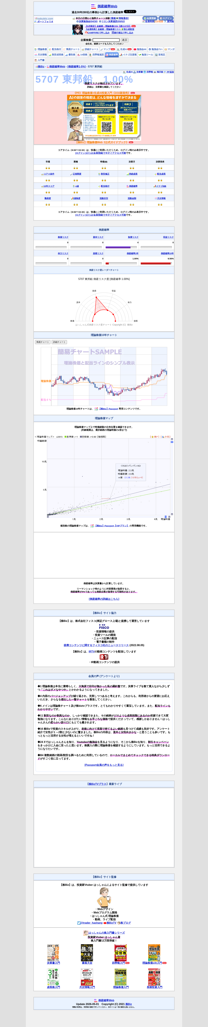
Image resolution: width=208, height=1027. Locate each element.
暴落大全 (87, 963)
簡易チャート (71, 49)
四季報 (148, 72)
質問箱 (169, 21)
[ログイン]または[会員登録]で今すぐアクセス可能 (100, 153)
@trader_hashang (90, 922)
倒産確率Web (107, 6)
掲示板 (158, 72)
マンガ (169, 49)
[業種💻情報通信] (119, 18)
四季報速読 (96, 54)
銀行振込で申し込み (122, 32)
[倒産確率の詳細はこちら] (104, 599)
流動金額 (132, 198)
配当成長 (161, 174)
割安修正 (105, 174)
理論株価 (40, 49)
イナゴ (161, 186)
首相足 (160, 54)
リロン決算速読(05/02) (112, 21)
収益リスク (168, 237)
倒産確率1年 (132, 253)
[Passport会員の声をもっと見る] (103, 765)
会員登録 (150, 18)
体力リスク (63, 253)
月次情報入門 (87, 987)
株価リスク (63, 237)
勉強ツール (146, 54)
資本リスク (98, 237)
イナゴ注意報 (128, 54)
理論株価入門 (121, 987)
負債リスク (133, 237)
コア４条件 (49, 174)
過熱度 (77, 198)
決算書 (138, 72)
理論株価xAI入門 (152, 963)
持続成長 (133, 174)
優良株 (70, 54)
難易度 (48, 198)
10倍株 (82, 54)
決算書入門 (53, 963)
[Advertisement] (104, 555)
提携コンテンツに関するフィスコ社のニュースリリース (96, 645)
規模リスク (98, 253)
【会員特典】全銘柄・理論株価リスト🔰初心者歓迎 (109, 29)
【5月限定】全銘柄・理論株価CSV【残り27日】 (108, 26)
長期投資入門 (154, 987)
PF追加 (169, 72)
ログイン (166, 18)
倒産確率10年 (167, 253)
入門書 (39, 60)
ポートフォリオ (43, 21)
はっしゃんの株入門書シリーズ (104, 932)
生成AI (122, 49)
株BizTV (109, 922)
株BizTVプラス (97, 784)
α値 (77, 186)
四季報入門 (118, 963)
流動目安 (104, 198)
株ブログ (124, 922)
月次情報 (40, 54)
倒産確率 (112, 54)
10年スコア (49, 186)
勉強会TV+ (156, 49)
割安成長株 (56, 54)
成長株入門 (53, 987)
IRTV (92, 651)
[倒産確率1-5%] (76, 66)
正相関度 (77, 174)
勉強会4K (140, 49)
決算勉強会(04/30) (87, 21)
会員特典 (148, 21)
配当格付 (55, 49)
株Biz (39, 66)
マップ (105, 49)
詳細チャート (90, 49)
